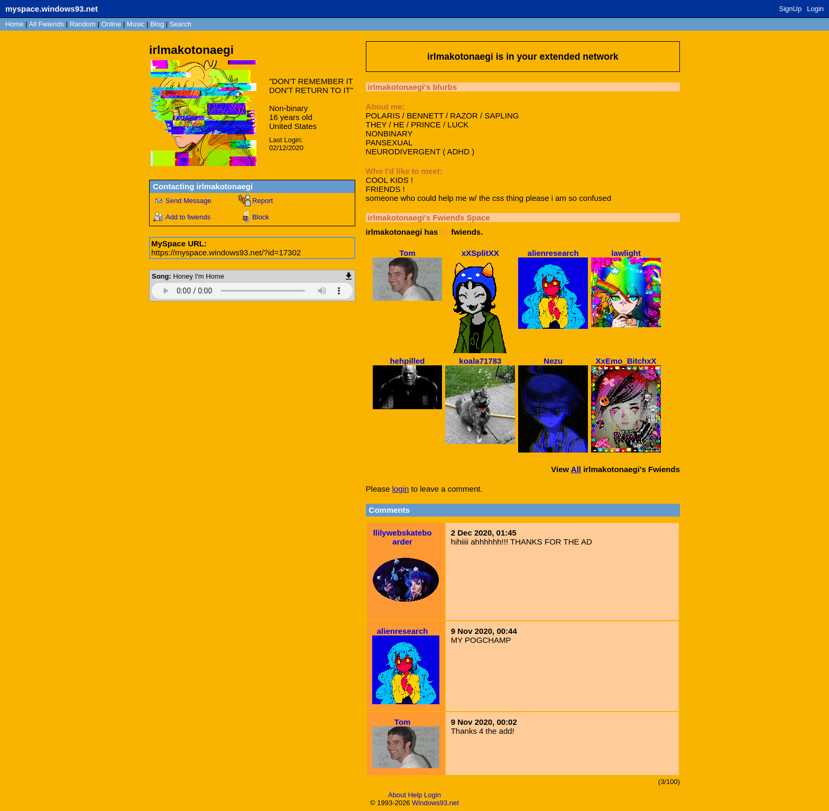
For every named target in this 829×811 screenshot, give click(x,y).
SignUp (790, 9)
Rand (83, 24)
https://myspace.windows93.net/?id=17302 (226, 252)
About (397, 795)
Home (14, 24)
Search (180, 24)
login (400, 488)
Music (136, 24)
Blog (157, 24)
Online (111, 24)
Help (415, 795)
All (46, 24)
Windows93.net (435, 803)
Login (815, 9)
